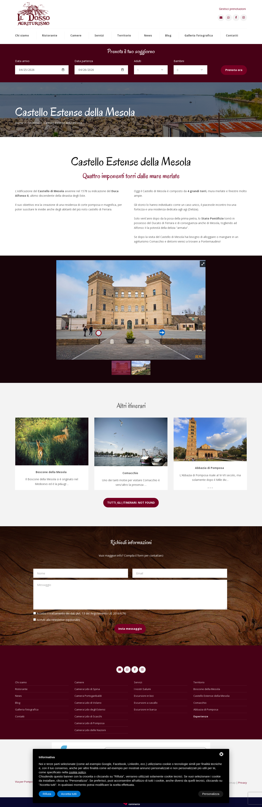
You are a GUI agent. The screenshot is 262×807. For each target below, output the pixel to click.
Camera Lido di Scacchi (88, 716)
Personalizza (51, 793)
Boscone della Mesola (206, 689)
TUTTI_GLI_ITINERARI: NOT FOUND (131, 502)
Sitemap (231, 782)
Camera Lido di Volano (88, 702)
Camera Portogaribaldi (88, 696)
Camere (75, 35)
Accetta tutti (211, 793)
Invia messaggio (130, 629)
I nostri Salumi (142, 689)
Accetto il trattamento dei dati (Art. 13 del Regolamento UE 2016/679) (81, 613)
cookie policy (77, 772)
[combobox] (151, 69)
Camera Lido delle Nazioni (90, 730)
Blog (168, 35)
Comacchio (200, 702)
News (148, 35)
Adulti (137, 61)
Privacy (242, 782)
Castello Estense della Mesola (211, 696)
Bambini (179, 61)
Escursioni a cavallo (146, 702)
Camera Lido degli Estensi (90, 709)
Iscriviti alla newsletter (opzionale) (58, 620)
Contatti (232, 35)
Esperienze (200, 716)
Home (19, 123)
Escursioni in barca (145, 709)
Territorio (124, 35)
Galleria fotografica (199, 35)
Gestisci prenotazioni (232, 9)
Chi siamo (22, 35)
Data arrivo (22, 61)
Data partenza (84, 61)
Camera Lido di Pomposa (89, 723)
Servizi (99, 35)
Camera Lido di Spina (87, 689)
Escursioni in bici (144, 696)
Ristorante (49, 35)
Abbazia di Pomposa (205, 709)
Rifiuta (190, 793)
